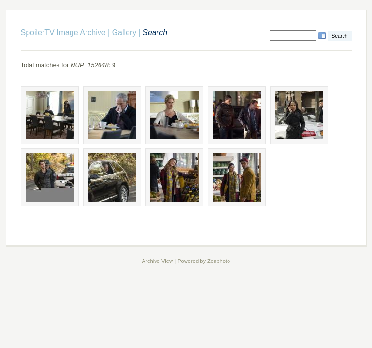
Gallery (124, 33)
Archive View (157, 261)
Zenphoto (218, 261)
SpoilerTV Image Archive (63, 33)
